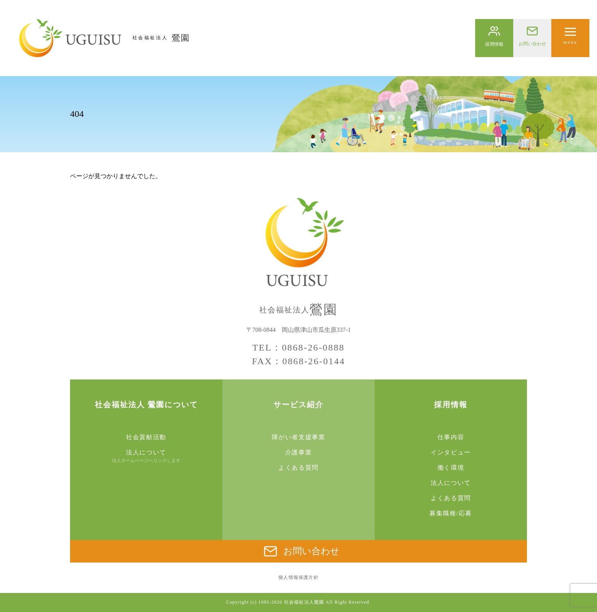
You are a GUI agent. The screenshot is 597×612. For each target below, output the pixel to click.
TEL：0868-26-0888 (298, 347)
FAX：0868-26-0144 (298, 361)
